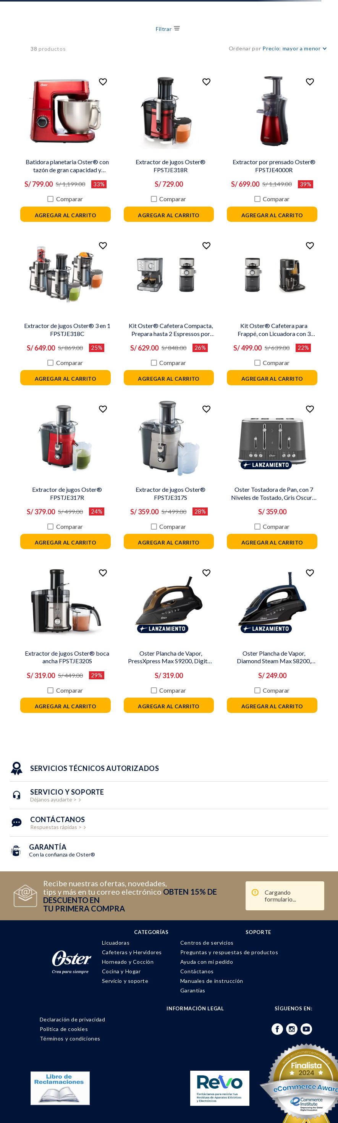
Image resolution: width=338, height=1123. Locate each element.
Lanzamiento (212, 444)
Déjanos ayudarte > (67, 761)
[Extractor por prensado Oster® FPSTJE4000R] (210, 143)
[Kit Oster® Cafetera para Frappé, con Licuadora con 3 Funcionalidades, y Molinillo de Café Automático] (210, 298)
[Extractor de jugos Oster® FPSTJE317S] (131, 453)
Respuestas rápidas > (57, 788)
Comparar (57, 182)
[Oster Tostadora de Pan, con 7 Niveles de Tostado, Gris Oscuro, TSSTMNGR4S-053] (210, 453)
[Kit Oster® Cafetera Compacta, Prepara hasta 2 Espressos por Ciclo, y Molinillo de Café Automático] (131, 298)
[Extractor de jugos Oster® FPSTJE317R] (53, 453)
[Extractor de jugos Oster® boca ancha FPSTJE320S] (53, 608)
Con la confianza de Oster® (62, 815)
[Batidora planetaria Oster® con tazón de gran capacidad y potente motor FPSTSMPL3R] (53, 143)
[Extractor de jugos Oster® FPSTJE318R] (131, 143)
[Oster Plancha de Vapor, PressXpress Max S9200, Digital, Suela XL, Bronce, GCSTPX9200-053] (131, 608)
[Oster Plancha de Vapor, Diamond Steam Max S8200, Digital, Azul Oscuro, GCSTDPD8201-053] (210, 608)
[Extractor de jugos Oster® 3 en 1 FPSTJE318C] (53, 298)
